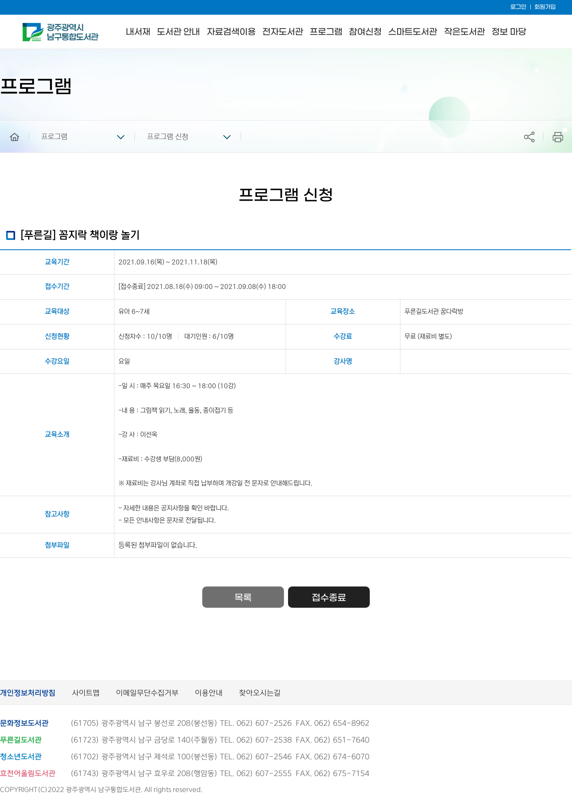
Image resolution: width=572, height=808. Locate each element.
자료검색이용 (231, 32)
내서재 (138, 32)
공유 (529, 137)
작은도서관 (464, 32)
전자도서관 (282, 32)
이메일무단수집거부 (147, 693)
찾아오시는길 (260, 693)
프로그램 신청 (167, 137)
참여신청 (365, 32)
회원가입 (545, 7)
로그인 (518, 7)
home (8, 124)
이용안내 (209, 693)
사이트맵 (86, 693)
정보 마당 (509, 32)
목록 (243, 598)
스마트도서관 (412, 32)
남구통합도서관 (33, 26)
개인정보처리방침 (28, 693)
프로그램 (326, 32)
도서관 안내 (178, 32)
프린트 (558, 137)
